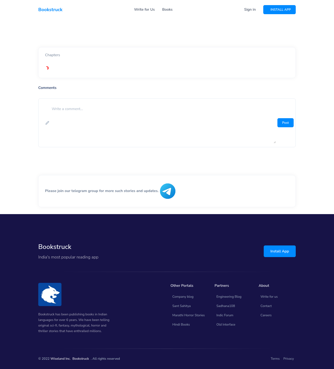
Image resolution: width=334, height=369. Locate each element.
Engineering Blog (228, 296)
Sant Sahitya (181, 306)
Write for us (269, 296)
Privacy (288, 358)
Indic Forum (224, 315)
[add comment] (163, 122)
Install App (279, 251)
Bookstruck (80, 358)
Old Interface (225, 324)
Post (285, 123)
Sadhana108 (225, 306)
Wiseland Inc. (60, 358)
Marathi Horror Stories (188, 315)
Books (167, 9)
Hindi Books (181, 324)
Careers (266, 315)
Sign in (250, 9)
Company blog (182, 296)
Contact (266, 306)
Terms (275, 358)
